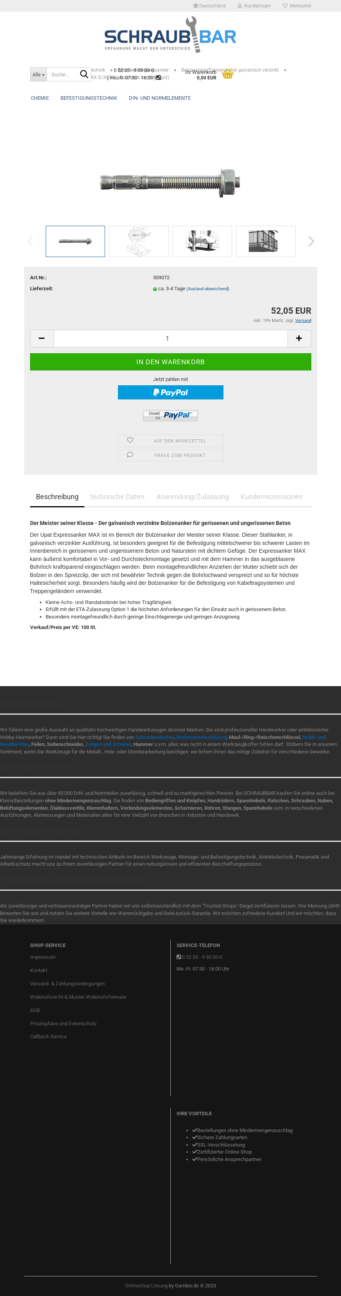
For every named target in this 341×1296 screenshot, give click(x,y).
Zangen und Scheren (108, 744)
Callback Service (48, 1036)
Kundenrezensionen (272, 497)
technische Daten (117, 497)
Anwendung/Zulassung (192, 497)
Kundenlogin (254, 6)
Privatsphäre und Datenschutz (63, 1023)
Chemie (40, 98)
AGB (35, 1010)
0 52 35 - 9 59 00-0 (202, 957)
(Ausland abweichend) (207, 288)
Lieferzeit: (41, 288)
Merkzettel (297, 6)
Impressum (42, 957)
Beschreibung (57, 497)
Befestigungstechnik (89, 98)
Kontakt (38, 970)
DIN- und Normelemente (160, 98)
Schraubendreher (154, 737)
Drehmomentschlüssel (201, 737)
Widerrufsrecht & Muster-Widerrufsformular (78, 997)
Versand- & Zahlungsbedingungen (67, 984)
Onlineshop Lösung (146, 1286)
